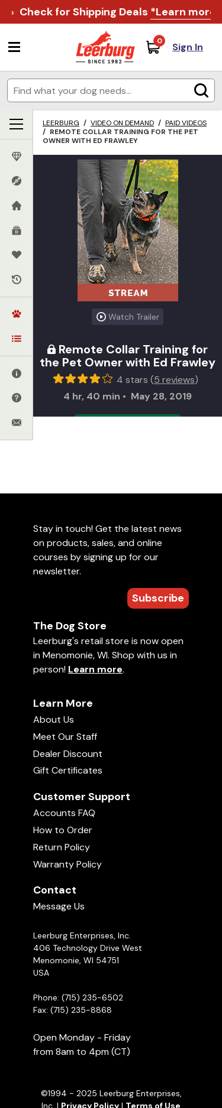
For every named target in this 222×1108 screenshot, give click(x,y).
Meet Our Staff (65, 736)
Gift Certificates (67, 770)
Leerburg (61, 123)
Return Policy (61, 847)
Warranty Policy (67, 864)
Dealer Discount (67, 754)
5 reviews (174, 379)
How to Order (62, 830)
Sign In (187, 47)
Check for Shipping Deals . (119, 12)
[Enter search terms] (111, 90)
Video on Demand (122, 123)
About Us (53, 719)
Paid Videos (186, 123)
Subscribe (158, 598)
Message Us (59, 906)
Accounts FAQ (64, 813)
